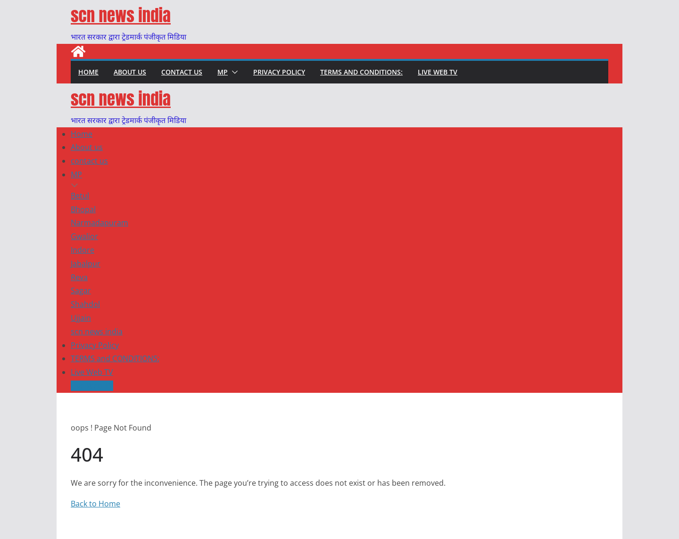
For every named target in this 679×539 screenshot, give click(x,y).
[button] (233, 72)
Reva (79, 277)
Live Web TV (437, 71)
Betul (80, 196)
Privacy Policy (279, 71)
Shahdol (85, 304)
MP (222, 71)
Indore (82, 250)
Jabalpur (85, 263)
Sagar (81, 290)
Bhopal (83, 209)
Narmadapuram (99, 222)
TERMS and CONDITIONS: (361, 71)
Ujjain (81, 318)
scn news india (121, 15)
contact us (181, 71)
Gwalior (84, 236)
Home (88, 71)
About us (130, 71)
